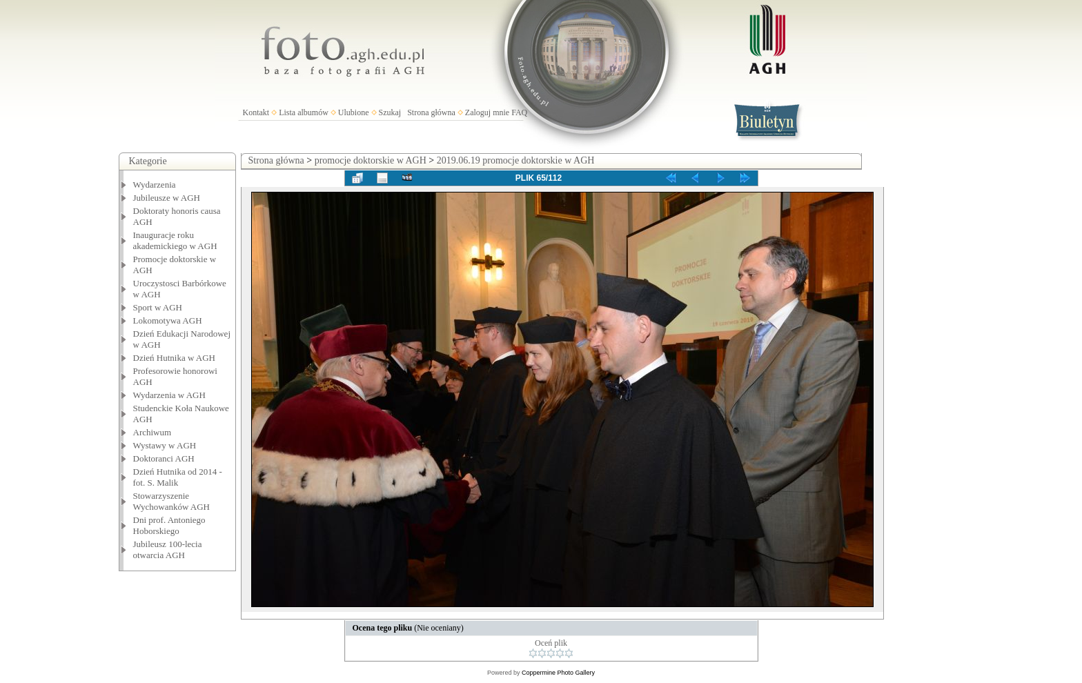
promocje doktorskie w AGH (370, 160)
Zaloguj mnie (487, 112)
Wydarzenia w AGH (169, 395)
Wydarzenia (154, 184)
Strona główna (431, 112)
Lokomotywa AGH (167, 320)
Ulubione (353, 112)
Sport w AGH (158, 307)
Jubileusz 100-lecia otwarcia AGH (167, 549)
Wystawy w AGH (165, 445)
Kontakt (256, 112)
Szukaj (390, 112)
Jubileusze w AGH (167, 197)
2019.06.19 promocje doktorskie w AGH (516, 160)
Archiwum (152, 432)
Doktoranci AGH (164, 458)
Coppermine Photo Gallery (558, 672)
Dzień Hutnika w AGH (174, 358)
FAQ (519, 112)
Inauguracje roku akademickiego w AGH (175, 240)
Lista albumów (303, 112)
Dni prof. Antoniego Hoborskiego (169, 525)
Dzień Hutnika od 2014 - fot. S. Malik (177, 477)
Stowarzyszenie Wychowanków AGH (171, 501)
